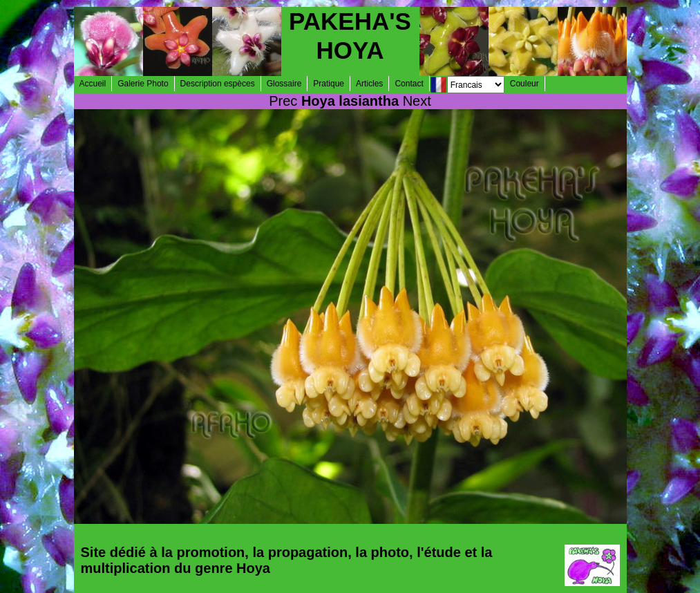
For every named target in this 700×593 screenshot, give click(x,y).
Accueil (92, 83)
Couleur (524, 83)
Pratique (328, 83)
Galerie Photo (142, 83)
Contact (409, 83)
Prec (283, 101)
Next (417, 101)
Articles (369, 83)
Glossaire (284, 83)
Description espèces (217, 83)
